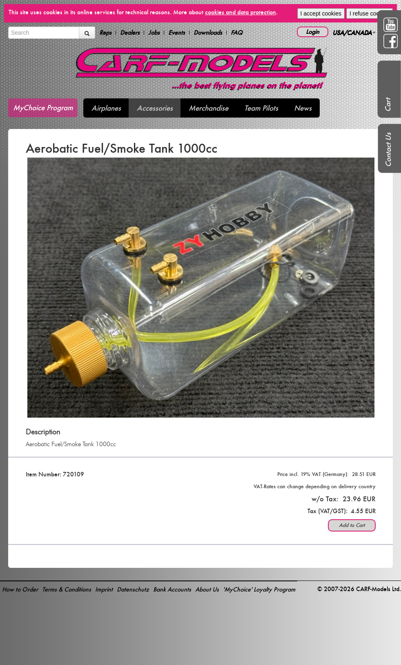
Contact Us (388, 150)
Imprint (104, 589)
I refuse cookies (370, 13)
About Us (207, 589)
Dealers (130, 33)
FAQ (237, 33)
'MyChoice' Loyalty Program (259, 589)
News (303, 108)
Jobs (154, 33)
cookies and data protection (240, 12)
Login (312, 32)
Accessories (155, 108)
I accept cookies (321, 13)
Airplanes (106, 108)
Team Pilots (261, 108)
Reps (105, 33)
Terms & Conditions (66, 589)
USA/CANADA (354, 32)
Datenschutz (133, 589)
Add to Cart (352, 525)
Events (176, 33)
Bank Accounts (172, 589)
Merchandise (208, 108)
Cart (387, 105)
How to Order (20, 589)
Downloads (208, 33)
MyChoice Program (43, 107)
